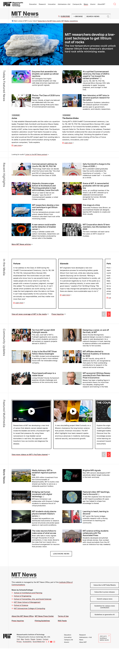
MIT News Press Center (44, 619)
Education (33, 4)
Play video (31, 411)
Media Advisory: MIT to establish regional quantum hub (44, 475)
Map (22, 642)
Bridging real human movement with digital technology (42, 496)
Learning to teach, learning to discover (96, 515)
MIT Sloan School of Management (27, 605)
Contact (45, 642)
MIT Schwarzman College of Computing (29, 611)
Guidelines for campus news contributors (104, 609)
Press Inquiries (58, 314)
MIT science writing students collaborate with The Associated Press (95, 535)
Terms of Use (63, 619)
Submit (108, 16)
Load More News (61, 556)
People (33, 642)
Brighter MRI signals (92, 473)
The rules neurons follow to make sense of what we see (44, 534)
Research (42, 4)
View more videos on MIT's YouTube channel (30, 457)
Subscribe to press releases (104, 594)
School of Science (21, 608)
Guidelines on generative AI (105, 617)
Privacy (19, 644)
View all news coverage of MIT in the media (29, 314)
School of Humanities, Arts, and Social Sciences (32, 602)
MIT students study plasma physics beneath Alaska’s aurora (44, 516)
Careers (39, 642)
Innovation (52, 4)
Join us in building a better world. (104, 640)
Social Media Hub (39, 644)
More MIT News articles (21, 244)
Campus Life (77, 4)
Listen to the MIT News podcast (36, 154)
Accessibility (27, 644)
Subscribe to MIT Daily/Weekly (105, 588)
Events (27, 642)
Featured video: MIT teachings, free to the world (96, 495)
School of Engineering (22, 599)
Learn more (18, 145)
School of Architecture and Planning (28, 595)
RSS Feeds (62, 623)
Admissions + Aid (64, 4)
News (86, 4)
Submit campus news (104, 601)
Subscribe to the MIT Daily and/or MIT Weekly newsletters (58, 21)
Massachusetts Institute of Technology (30, 637)
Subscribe (65, 16)
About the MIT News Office (23, 619)
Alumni (92, 4)
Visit (18, 642)
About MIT (101, 4)
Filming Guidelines (42, 623)
